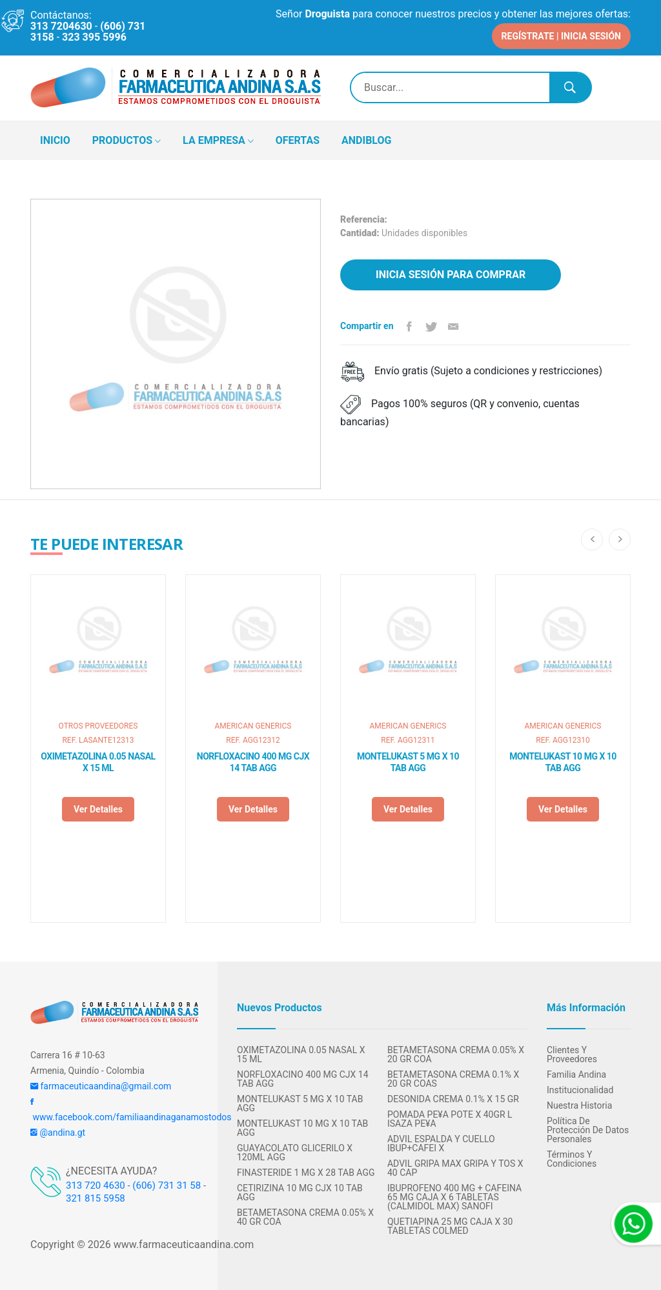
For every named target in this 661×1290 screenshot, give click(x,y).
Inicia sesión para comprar (450, 273)
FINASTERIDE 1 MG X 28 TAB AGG (306, 1171)
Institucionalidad (580, 1088)
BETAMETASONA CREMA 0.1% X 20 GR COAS (453, 1078)
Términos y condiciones (571, 1158)
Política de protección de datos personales (588, 1128)
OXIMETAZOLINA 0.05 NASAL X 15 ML (98, 761)
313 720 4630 (95, 1184)
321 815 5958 (95, 1197)
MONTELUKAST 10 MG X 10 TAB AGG (562, 761)
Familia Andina (576, 1073)
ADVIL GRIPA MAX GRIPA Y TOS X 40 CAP (455, 1167)
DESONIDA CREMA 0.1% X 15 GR (453, 1097)
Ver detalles (98, 808)
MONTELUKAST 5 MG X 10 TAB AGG (408, 761)
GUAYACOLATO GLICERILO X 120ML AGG (294, 1151)
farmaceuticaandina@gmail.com (100, 1085)
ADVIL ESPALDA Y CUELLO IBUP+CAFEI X (441, 1142)
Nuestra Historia (579, 1104)
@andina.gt (57, 1131)
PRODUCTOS (126, 140)
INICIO (55, 139)
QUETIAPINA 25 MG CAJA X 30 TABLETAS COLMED (450, 1225)
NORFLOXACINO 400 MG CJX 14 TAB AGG (253, 761)
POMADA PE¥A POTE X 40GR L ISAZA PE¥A (450, 1118)
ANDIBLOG (366, 139)
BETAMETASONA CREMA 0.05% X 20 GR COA (455, 1053)
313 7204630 (61, 26)
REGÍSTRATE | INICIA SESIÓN (561, 35)
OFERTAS (298, 139)
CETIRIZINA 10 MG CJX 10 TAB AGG (300, 1191)
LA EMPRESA (218, 140)
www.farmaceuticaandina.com (182, 1243)
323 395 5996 (94, 37)
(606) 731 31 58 (166, 1184)
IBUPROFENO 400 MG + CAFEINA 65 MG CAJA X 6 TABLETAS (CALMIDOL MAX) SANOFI (454, 1195)
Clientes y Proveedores (572, 1053)
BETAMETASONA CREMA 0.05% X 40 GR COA (305, 1216)
